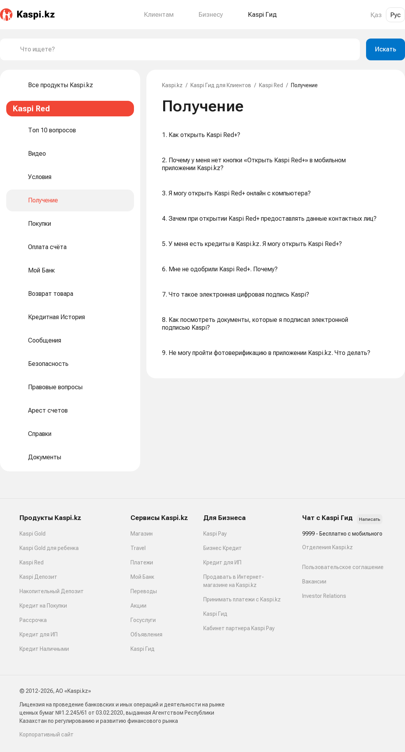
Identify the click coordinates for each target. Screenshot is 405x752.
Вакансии (314, 581)
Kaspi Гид (142, 649)
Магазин (141, 534)
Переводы (143, 591)
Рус (395, 15)
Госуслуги (143, 620)
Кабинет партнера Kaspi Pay (239, 628)
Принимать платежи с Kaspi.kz (242, 599)
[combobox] (187, 49)
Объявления (146, 634)
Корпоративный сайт (46, 734)
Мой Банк (142, 577)
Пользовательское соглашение (343, 567)
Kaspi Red (271, 85)
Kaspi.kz (172, 85)
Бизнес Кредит (222, 548)
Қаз (376, 15)
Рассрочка (33, 620)
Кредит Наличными (44, 649)
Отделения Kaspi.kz (327, 547)
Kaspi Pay (215, 534)
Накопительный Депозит (51, 591)
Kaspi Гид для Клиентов (220, 85)
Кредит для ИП (38, 634)
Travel (138, 548)
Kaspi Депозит (38, 577)
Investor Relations (324, 596)
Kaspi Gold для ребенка (49, 548)
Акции (138, 606)
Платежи (141, 562)
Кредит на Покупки (43, 606)
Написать (369, 519)
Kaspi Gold (32, 534)
